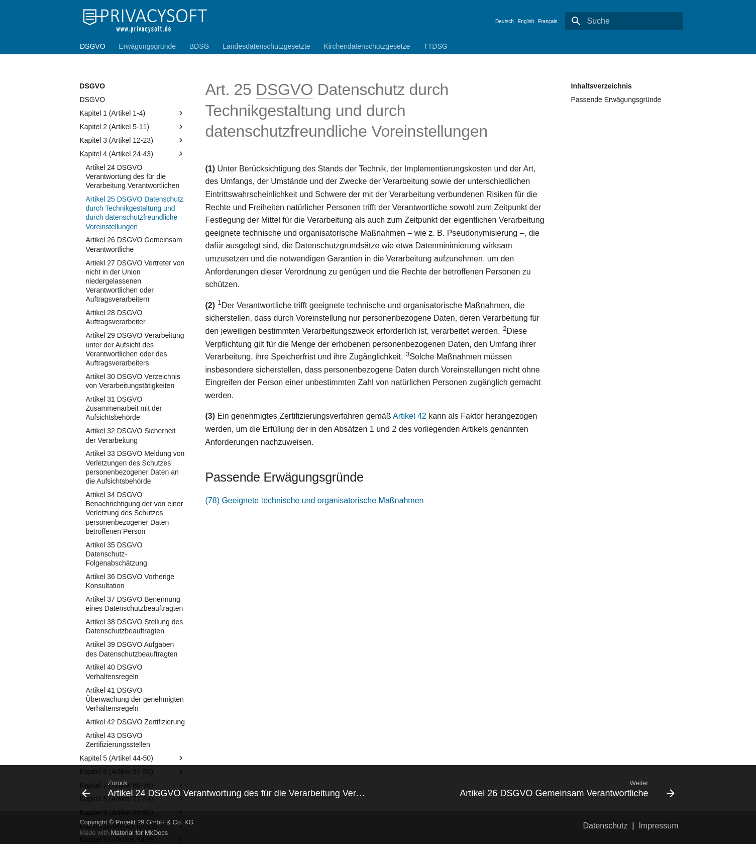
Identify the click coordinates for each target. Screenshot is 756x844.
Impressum (658, 825)
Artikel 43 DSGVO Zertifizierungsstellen (118, 739)
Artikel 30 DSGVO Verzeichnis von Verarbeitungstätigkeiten (133, 381)
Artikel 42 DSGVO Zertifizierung (135, 722)
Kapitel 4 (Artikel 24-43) (132, 153)
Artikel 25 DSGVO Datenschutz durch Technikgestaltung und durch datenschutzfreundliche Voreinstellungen (135, 213)
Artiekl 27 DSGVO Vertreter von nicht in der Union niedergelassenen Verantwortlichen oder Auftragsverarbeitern (135, 281)
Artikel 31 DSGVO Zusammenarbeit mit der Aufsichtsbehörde (124, 408)
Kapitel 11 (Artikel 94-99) (132, 839)
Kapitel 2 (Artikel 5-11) (132, 126)
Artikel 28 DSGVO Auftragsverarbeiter (116, 317)
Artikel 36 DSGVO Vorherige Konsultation (130, 581)
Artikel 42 (409, 416)
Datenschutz (605, 825)
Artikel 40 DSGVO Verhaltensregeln (114, 671)
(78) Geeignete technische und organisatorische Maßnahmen (314, 500)
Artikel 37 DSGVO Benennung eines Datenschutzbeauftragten (134, 603)
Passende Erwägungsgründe (616, 100)
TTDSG (435, 46)
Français (547, 21)
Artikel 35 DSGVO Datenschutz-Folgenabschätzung (116, 554)
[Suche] (624, 21)
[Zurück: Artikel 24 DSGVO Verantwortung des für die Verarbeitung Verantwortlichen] (226, 788)
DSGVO (92, 46)
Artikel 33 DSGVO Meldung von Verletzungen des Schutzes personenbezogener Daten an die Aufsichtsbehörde (135, 467)
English (526, 21)
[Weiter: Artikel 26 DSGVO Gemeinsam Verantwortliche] (530, 788)
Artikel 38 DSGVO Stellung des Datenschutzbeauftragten (134, 626)
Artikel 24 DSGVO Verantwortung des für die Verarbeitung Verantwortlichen (133, 176)
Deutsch (504, 21)
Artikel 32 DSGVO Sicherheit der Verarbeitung (131, 435)
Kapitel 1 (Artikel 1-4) (132, 113)
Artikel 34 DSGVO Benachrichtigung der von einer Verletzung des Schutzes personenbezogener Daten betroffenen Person (134, 513)
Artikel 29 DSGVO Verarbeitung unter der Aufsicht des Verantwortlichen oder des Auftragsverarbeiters (135, 349)
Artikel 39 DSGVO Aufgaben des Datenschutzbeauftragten (132, 649)
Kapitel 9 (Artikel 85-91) (132, 812)
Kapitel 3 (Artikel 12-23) (132, 140)
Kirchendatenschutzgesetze (366, 46)
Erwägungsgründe (147, 46)
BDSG (199, 46)
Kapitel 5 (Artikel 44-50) (132, 758)
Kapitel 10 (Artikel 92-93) (132, 825)
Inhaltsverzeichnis (601, 86)
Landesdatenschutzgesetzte (266, 46)
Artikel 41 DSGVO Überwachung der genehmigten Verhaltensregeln (135, 699)
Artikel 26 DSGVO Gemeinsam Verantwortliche (134, 244)
